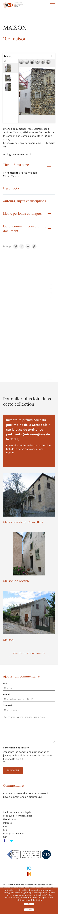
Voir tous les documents (29, 653)
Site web (7, 705)
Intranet (7, 822)
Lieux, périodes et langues (22, 213)
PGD (5, 837)
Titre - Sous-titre (16, 165)
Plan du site (9, 819)
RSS (5, 826)
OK (29, 904)
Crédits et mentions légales (18, 812)
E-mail (6, 694)
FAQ (5, 830)
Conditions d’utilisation (16, 747)
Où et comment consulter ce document (24, 228)
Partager (7, 246)
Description (12, 188)
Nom (5, 683)
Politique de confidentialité (17, 815)
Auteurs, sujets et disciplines (24, 201)
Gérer (29, 909)
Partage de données (13, 833)
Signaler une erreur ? (19, 154)
